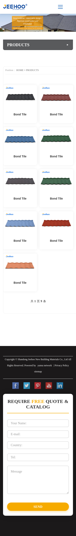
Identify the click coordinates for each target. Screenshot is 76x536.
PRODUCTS (32, 70)
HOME (19, 70)
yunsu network (44, 365)
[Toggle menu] (60, 6)
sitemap (38, 371)
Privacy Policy (62, 365)
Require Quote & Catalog (38, 404)
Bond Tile (20, 114)
